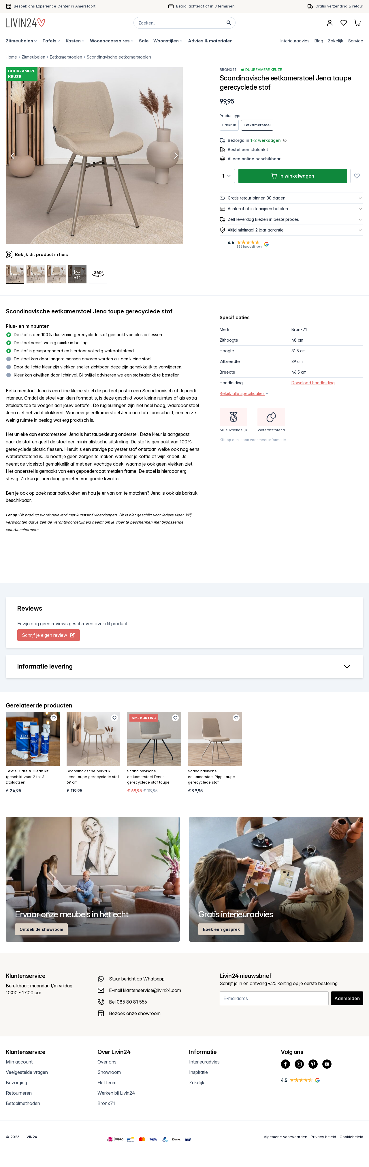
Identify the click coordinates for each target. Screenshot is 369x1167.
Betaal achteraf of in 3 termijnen (205, 6)
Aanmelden (347, 998)
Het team (106, 1082)
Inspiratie (198, 1072)
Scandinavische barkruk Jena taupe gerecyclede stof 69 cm (93, 776)
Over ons (106, 1061)
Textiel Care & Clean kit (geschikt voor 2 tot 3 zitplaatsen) (27, 776)
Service (355, 41)
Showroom (109, 1072)
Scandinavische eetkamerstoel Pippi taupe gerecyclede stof (211, 776)
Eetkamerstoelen (66, 57)
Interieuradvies (295, 41)
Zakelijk (335, 41)
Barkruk (229, 125)
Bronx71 (228, 69)
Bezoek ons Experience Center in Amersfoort (54, 6)
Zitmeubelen (33, 57)
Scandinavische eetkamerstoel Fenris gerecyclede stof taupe (148, 776)
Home (11, 57)
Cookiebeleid (351, 1136)
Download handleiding (313, 382)
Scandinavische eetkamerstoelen (119, 57)
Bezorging (16, 1082)
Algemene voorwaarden (285, 1136)
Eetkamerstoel (257, 125)
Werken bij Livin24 (116, 1093)
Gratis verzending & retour (339, 6)
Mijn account (19, 1061)
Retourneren (19, 1093)
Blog (318, 41)
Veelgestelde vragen (27, 1072)
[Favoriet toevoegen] (357, 176)
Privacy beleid (323, 1136)
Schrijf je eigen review (48, 635)
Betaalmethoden (23, 1103)
